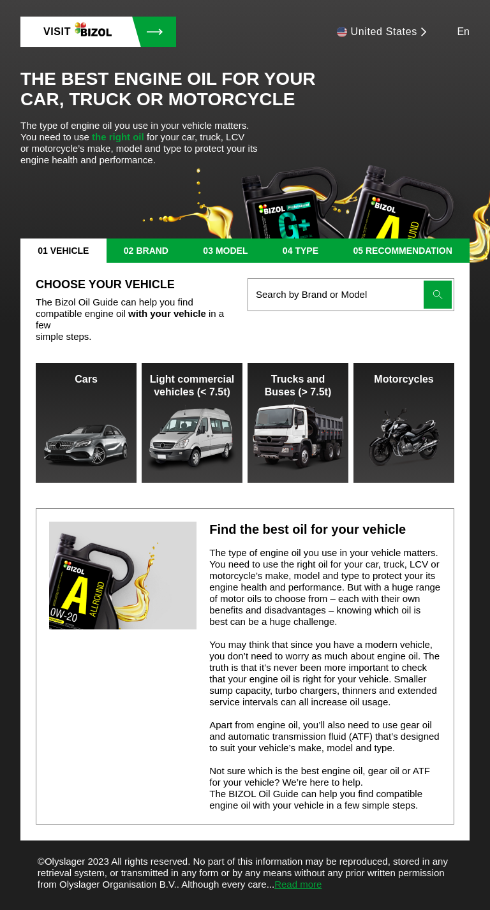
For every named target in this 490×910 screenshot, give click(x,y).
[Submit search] (438, 295)
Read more (298, 884)
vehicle (69, 251)
